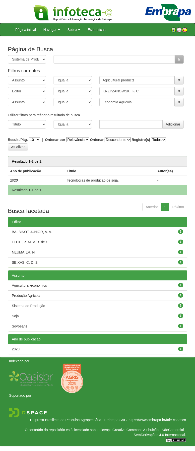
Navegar (51, 30)
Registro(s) (141, 140)
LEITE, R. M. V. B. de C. (30, 242)
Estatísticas (97, 30)
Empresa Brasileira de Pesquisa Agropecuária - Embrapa (74, 420)
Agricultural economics (29, 285)
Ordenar (96, 140)
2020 (16, 349)
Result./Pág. (18, 140)
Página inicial (25, 30)
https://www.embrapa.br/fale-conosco (157, 420)
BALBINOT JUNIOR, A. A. (32, 232)
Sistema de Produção (28, 306)
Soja (15, 316)
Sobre (73, 30)
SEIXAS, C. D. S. (25, 262)
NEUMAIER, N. (24, 252)
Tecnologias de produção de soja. (93, 180)
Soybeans (19, 326)
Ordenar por (55, 140)
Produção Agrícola (26, 296)
